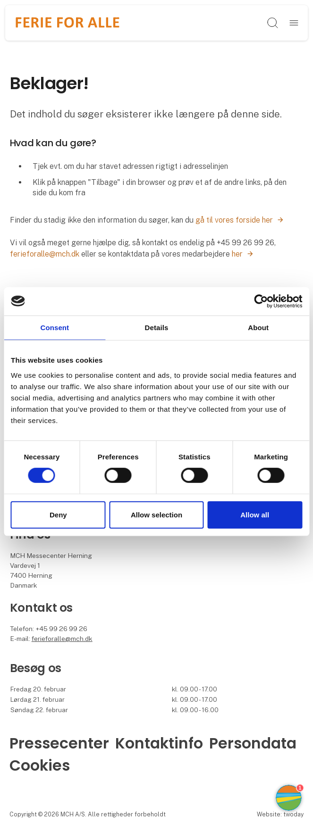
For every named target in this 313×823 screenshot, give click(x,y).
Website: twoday (280, 814)
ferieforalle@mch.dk (44, 253)
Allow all (254, 515)
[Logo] (67, 23)
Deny (58, 515)
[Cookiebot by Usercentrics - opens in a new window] (261, 301)
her (237, 253)
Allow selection (156, 515)
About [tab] (258, 327)
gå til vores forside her (234, 220)
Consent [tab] (54, 327)
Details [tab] (157, 327)
